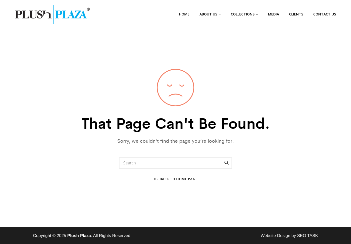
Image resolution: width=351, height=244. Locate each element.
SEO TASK (307, 235)
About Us (210, 14)
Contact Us (324, 14)
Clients (296, 14)
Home (184, 14)
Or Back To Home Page (176, 179)
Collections (244, 14)
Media (273, 14)
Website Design (275, 235)
